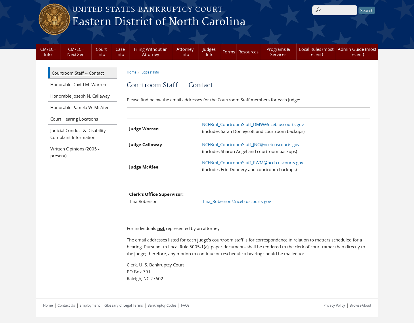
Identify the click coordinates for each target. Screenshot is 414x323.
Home (132, 72)
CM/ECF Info (48, 51)
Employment (90, 305)
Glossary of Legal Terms (123, 305)
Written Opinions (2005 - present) (74, 152)
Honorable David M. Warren (78, 84)
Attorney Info (185, 51)
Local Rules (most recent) (316, 51)
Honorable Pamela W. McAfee (79, 107)
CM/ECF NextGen (76, 51)
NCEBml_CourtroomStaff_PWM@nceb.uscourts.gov (252, 162)
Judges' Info (209, 51)
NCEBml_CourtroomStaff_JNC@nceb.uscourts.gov (251, 144)
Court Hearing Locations (74, 119)
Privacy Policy (334, 305)
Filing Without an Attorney (151, 51)
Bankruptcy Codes (162, 305)
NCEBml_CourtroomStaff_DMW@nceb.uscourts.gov (253, 124)
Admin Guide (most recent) (357, 51)
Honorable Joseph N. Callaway (80, 96)
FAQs (185, 305)
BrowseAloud (360, 305)
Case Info (120, 51)
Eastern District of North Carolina (159, 22)
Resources (248, 52)
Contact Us (66, 305)
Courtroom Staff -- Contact (78, 73)
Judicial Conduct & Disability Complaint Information (78, 133)
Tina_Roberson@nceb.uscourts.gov (236, 201)
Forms (229, 52)
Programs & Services (278, 51)
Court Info (101, 51)
